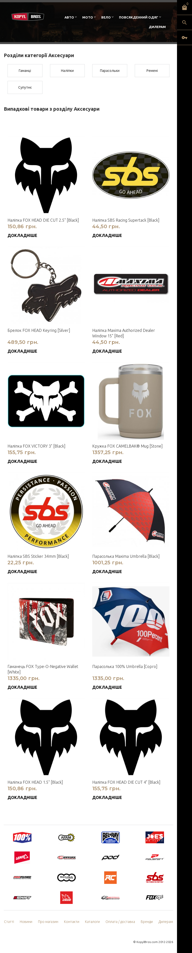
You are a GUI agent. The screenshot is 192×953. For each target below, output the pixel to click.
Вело (106, 17)
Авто (69, 17)
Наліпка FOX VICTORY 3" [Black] (37, 446)
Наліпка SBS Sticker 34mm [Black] (38, 556)
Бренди (147, 922)
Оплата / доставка (120, 922)
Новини (26, 922)
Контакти (71, 922)
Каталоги (92, 922)
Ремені (152, 71)
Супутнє (25, 87)
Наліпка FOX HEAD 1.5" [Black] (35, 782)
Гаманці (25, 71)
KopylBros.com (147, 941)
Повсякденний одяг (138, 17)
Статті (9, 922)
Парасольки (110, 71)
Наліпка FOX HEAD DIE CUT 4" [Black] (126, 782)
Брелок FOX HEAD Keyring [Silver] (39, 330)
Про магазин (48, 922)
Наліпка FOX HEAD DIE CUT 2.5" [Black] (43, 220)
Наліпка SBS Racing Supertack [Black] (126, 220)
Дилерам (157, 27)
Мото (87, 17)
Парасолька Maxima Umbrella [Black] (126, 556)
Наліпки (67, 71)
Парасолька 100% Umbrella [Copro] (125, 666)
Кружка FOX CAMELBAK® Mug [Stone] (127, 446)
